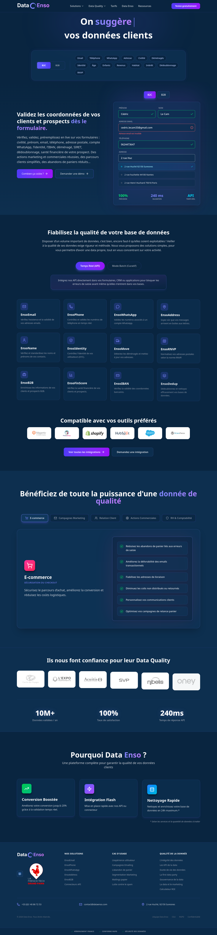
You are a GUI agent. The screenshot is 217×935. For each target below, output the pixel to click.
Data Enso (128, 6)
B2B (163, 94)
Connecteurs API (72, 884)
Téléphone (124, 138)
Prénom (123, 108)
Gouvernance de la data (171, 879)
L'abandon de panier (122, 869)
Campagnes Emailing (122, 865)
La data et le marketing (171, 884)
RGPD (181, 917)
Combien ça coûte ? (35, 173)
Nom (161, 108)
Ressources (144, 6)
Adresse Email (126, 121)
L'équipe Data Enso (160, 917)
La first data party (168, 874)
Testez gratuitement (186, 6)
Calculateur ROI (167, 889)
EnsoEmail (69, 860)
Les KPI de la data (168, 865)
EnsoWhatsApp (71, 869)
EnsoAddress (70, 874)
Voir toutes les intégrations (87, 454)
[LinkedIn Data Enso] (20, 874)
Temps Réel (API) (90, 266)
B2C (150, 94)
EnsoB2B (68, 879)
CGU (174, 917)
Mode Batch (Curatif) (124, 266)
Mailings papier (119, 879)
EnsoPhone (70, 865)
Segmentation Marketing (124, 874)
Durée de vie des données (172, 869)
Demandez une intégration (132, 454)
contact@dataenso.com (95, 904)
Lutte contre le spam (122, 884)
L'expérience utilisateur (123, 860)
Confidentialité (194, 917)
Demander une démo (74, 173)
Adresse (123, 152)
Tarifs (114, 6)
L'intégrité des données (171, 860)
